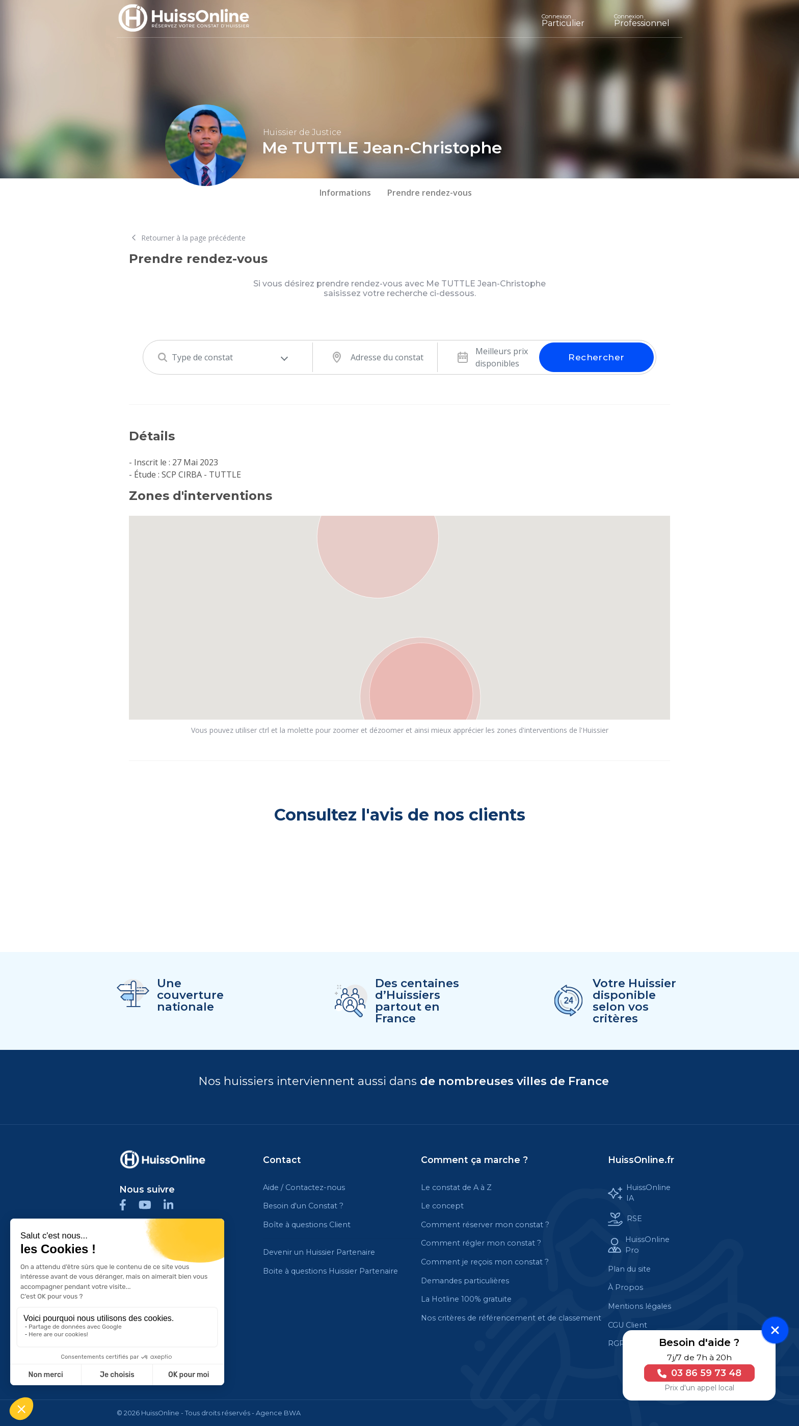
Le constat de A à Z (456, 1187)
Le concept (442, 1205)
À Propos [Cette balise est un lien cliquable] (625, 1287)
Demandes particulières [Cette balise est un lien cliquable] (465, 1280)
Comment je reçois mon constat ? (485, 1261)
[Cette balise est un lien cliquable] (162, 1159)
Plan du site (629, 1269)
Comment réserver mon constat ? (485, 1224)
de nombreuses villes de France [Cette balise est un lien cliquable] (514, 1081)
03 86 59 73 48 (697, 1373)
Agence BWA (278, 1413)
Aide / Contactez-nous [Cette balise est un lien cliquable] (304, 1187)
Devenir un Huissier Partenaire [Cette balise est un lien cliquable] (319, 1252)
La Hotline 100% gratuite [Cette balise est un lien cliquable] (466, 1299)
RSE (625, 1219)
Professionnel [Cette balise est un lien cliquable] (642, 20)
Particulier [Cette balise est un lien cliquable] (563, 20)
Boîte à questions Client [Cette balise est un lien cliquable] (307, 1224)
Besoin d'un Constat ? (303, 1205)
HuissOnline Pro (639, 1245)
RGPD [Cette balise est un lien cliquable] (619, 1343)
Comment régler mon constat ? (481, 1243)
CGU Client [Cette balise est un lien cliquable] (627, 1325)
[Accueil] (191, 18)
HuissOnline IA (639, 1193)
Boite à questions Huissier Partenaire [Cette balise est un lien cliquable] (330, 1271)
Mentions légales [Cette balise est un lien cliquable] (639, 1306)
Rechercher (596, 357)
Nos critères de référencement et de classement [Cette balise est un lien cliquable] (511, 1318)
